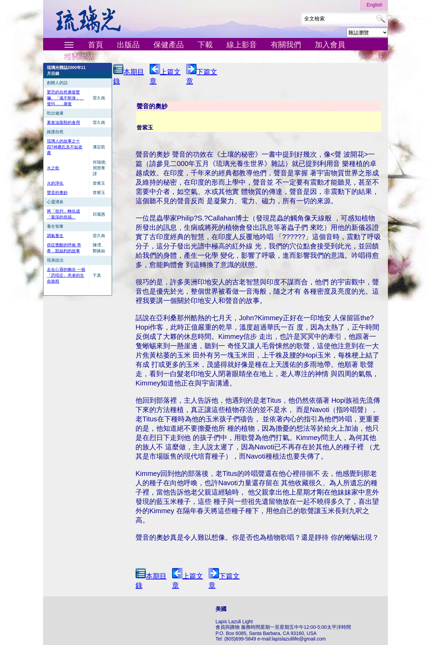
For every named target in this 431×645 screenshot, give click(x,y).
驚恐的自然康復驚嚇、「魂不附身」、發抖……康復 (65, 98)
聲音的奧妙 (57, 192)
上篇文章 (165, 74)
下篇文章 (201, 74)
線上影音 (242, 44)
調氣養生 (55, 235)
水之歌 (53, 168)
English (374, 5)
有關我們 (286, 44)
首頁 (95, 44)
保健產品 (168, 44)
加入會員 (330, 44)
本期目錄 (128, 74)
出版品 (128, 44)
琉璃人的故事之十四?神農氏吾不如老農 (64, 147)
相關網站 (79, 57)
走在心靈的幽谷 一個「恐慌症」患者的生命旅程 (66, 275)
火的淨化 (55, 183)
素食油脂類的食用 (63, 122)
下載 (205, 44)
